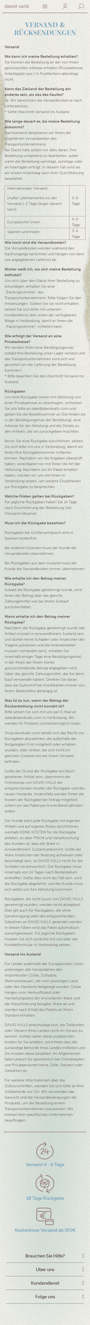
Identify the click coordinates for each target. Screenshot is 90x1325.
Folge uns (45, 1296)
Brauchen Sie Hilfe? (45, 1256)
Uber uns (45, 1269)
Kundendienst (45, 1283)
